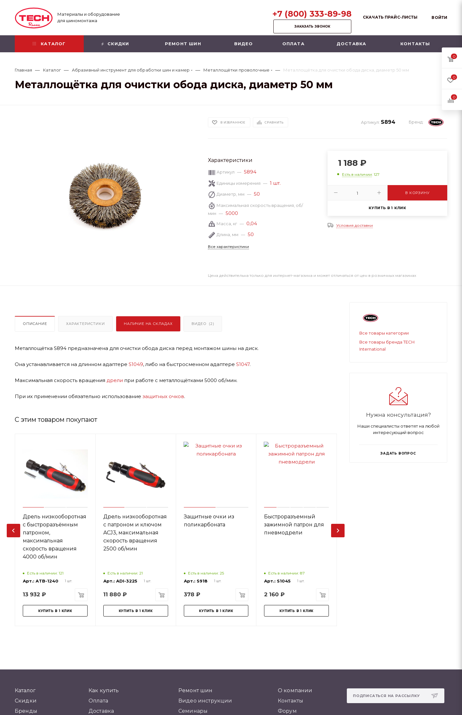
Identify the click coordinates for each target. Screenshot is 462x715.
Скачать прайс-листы (390, 17)
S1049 (136, 364)
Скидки (26, 701)
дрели (115, 380)
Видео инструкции (205, 701)
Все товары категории (384, 333)
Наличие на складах (148, 323)
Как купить (104, 690)
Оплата (98, 701)
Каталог (25, 690)
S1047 (243, 364)
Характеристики (85, 323)
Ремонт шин (195, 690)
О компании (295, 690)
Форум (287, 711)
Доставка (101, 711)
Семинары (193, 711)
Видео (203, 323)
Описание (35, 323)
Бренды (26, 711)
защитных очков (163, 396)
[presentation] (13, 530)
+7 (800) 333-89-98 (312, 14)
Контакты (290, 701)
